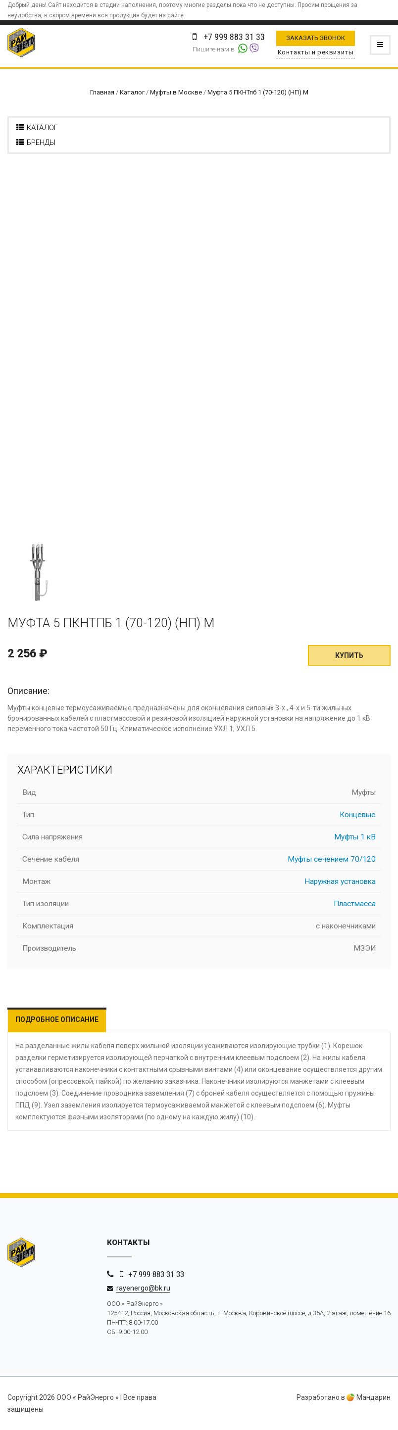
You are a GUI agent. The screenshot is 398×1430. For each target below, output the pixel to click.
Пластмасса (355, 903)
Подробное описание (57, 1019)
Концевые (358, 814)
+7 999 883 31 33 (156, 1274)
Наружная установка (340, 881)
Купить (349, 655)
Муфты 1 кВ (355, 836)
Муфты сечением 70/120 (332, 859)
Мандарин (369, 1397)
